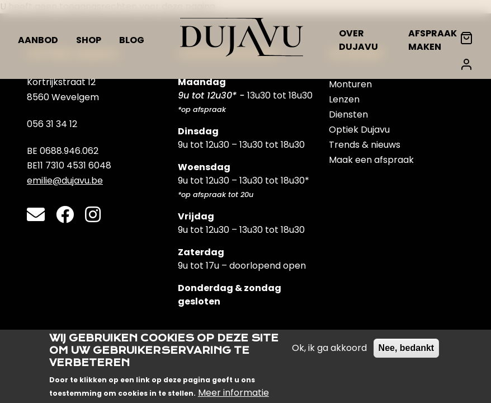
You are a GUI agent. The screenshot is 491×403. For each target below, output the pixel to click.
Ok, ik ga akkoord (329, 354)
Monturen (350, 84)
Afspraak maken (432, 40)
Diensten (348, 114)
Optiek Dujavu (359, 129)
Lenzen (344, 99)
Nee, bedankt (407, 354)
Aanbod (38, 40)
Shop (88, 40)
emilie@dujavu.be (65, 180)
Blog (131, 40)
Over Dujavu (358, 40)
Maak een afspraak (371, 159)
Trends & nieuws (364, 144)
